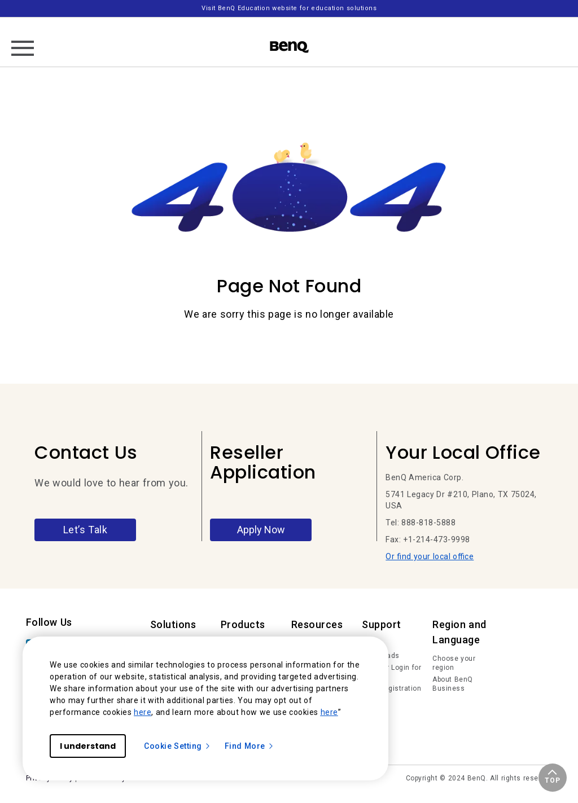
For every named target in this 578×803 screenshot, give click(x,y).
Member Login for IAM (391, 672)
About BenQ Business (452, 683)
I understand (88, 746)
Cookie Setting (177, 746)
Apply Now (261, 530)
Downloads (381, 656)
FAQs (370, 643)
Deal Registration (391, 688)
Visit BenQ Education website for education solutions (289, 8)
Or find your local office (430, 556)
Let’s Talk (85, 530)
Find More (249, 746)
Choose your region (453, 663)
